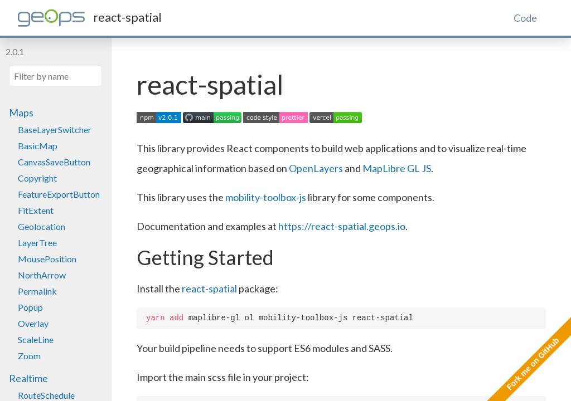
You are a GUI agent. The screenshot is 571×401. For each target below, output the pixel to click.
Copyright (37, 178)
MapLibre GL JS (396, 168)
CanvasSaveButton (54, 162)
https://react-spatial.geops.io (341, 226)
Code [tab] (525, 18)
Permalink (37, 291)
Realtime (28, 378)
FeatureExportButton (59, 194)
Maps (21, 112)
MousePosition (47, 258)
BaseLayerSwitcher (54, 129)
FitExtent (36, 210)
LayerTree (37, 242)
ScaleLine (36, 339)
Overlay (33, 323)
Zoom (29, 355)
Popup (30, 307)
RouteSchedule (46, 395)
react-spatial (209, 288)
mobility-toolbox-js (265, 197)
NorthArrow (42, 275)
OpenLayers (316, 168)
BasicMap (37, 145)
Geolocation (41, 226)
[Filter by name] (55, 76)
